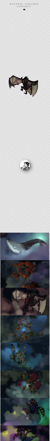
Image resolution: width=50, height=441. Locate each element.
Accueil (16, 4)
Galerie (32, 4)
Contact (24, 6)
